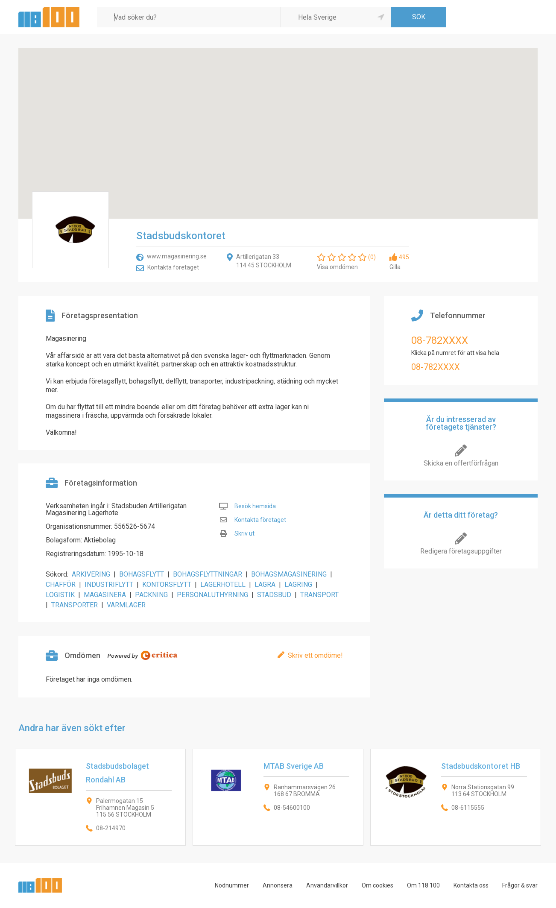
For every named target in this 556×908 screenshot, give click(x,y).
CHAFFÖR (61, 584)
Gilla (395, 267)
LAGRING (298, 584)
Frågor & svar (520, 885)
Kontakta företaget (173, 267)
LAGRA (265, 584)
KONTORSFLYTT (166, 584)
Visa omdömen (337, 267)
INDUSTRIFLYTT (109, 584)
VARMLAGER (126, 605)
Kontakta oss (471, 885)
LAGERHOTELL (223, 584)
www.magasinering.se (177, 256)
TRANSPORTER (74, 605)
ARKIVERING (91, 574)
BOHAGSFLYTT (141, 574)
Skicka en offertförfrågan (461, 463)
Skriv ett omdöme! (315, 655)
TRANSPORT (319, 595)
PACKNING (151, 595)
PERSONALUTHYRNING (212, 595)
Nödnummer (232, 885)
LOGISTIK (60, 595)
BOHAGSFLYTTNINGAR (207, 574)
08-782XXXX (439, 340)
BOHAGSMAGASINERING (289, 574)
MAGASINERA (105, 595)
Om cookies (377, 885)
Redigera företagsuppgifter (461, 551)
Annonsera (278, 885)
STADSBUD (274, 595)
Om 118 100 (423, 885)
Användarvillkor (327, 885)
